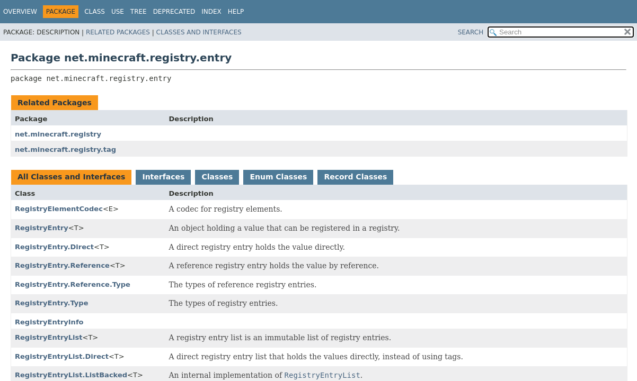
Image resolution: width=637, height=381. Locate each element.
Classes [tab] (217, 177)
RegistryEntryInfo (49, 322)
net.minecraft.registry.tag (65, 149)
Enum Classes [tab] (278, 177)
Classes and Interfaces (199, 32)
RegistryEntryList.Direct (62, 356)
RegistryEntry (41, 228)
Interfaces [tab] (163, 177)
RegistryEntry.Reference (62, 265)
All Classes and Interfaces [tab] (71, 177)
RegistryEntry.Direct (54, 247)
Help (236, 11)
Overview (20, 11)
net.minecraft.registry (58, 134)
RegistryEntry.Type (52, 303)
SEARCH (471, 32)
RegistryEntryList (49, 337)
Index (211, 11)
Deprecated (174, 11)
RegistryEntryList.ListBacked (71, 375)
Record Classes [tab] (355, 177)
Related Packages (118, 32)
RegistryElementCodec (59, 209)
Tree (138, 11)
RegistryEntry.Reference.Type (72, 284)
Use (117, 11)
